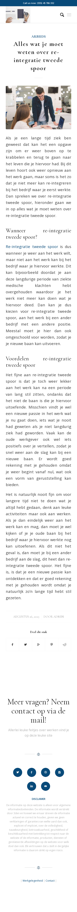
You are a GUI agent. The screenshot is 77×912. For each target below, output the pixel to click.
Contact (50, 880)
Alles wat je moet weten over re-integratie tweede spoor (38, 56)
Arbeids (38, 37)
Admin (58, 616)
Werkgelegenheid (33, 880)
